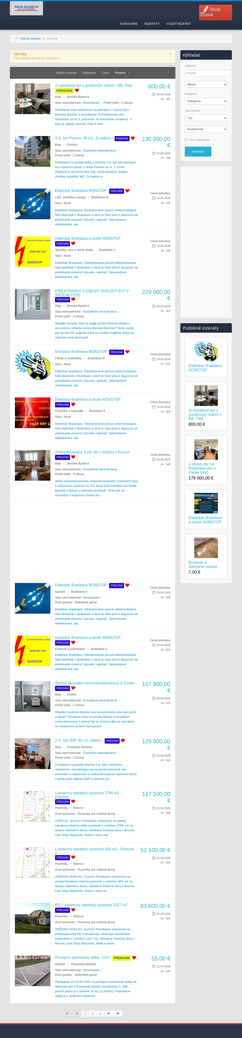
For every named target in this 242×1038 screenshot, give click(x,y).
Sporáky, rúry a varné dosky (74, 250)
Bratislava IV (100, 197)
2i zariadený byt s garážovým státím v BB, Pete (93, 85)
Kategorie (129, 23)
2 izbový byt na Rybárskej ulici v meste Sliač (202, 468)
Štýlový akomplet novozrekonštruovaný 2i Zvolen (95, 683)
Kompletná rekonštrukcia (100, 311)
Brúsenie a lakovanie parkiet (203, 564)
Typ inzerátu (192, 110)
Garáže (60, 591)
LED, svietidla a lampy (70, 197)
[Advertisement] (92, 540)
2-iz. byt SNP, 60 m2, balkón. (78, 740)
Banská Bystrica (78, 97)
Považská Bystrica (79, 747)
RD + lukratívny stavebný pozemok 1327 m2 (91, 905)
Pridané (120, 72)
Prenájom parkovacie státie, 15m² (82, 957)
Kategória (90, 72)
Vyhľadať (190, 65)
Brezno (78, 808)
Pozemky (61, 808)
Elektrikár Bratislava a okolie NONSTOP (88, 238)
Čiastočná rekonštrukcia (99, 150)
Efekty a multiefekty (68, 358)
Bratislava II (97, 411)
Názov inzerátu (67, 72)
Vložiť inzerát (210, 12)
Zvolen (71, 694)
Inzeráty (152, 23)
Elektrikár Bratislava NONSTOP (81, 191)
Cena (106, 72)
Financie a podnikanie (70, 649)
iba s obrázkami (199, 139)
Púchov (72, 144)
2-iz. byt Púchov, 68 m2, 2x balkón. (83, 138)
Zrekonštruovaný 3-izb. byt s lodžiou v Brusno (92, 452)
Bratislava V (107, 250)
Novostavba (91, 102)
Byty (58, 97)
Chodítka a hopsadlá (69, 411)
